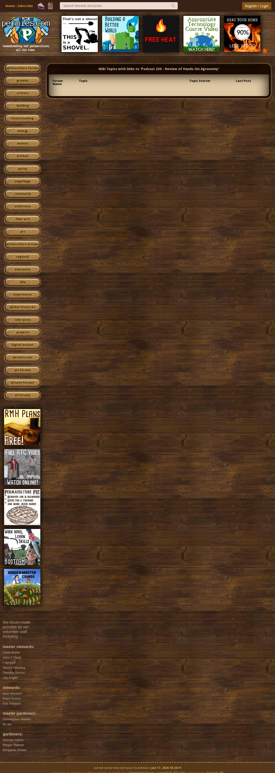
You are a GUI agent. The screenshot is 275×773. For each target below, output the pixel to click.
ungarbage (22, 181)
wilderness (22, 206)
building (23, 105)
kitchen (22, 156)
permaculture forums (22, 68)
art (22, 231)
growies (22, 80)
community (22, 194)
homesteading (23, 118)
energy (22, 131)
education (22, 269)
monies (22, 143)
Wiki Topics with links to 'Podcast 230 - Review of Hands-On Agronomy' (159, 69)
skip (23, 282)
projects (22, 332)
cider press (22, 320)
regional (22, 256)
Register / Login (256, 6)
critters (22, 93)
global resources (22, 307)
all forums (22, 395)
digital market (23, 345)
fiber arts (22, 219)
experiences (22, 294)
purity (22, 169)
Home (10, 6)
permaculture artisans (22, 244)
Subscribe (25, 6)
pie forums (22, 370)
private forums (22, 382)
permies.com (22, 357)
